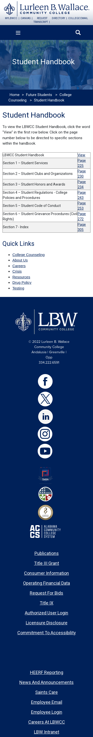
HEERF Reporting (46, 672)
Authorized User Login (46, 612)
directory (58, 18)
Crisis (17, 271)
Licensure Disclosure (46, 622)
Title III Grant (46, 563)
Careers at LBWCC (46, 722)
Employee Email (46, 702)
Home (15, 95)
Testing (18, 288)
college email (78, 18)
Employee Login (46, 712)
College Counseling (28, 255)
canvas (26, 18)
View (81, 155)
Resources (21, 277)
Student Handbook (49, 100)
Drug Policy (21, 282)
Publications (46, 553)
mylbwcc (11, 18)
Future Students (39, 95)
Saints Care (46, 692)
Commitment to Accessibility (46, 632)
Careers (19, 266)
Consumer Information (46, 573)
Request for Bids (46, 593)
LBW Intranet (46, 732)
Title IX (46, 603)
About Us (20, 260)
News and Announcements (46, 682)
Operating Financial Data (46, 583)
